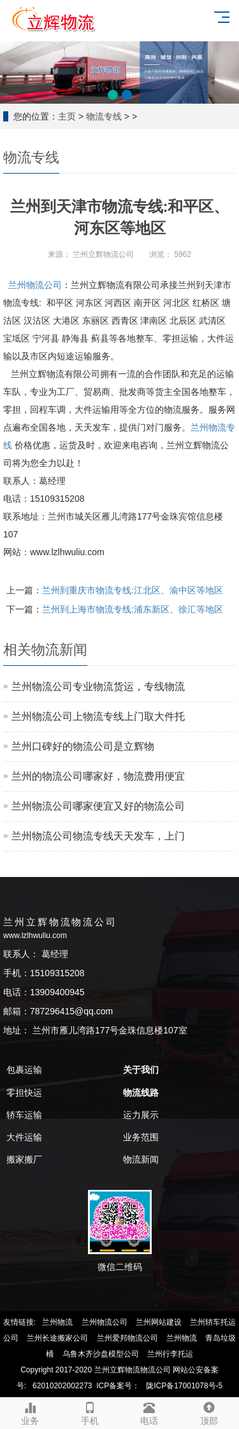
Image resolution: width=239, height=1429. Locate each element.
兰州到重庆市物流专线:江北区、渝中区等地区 (132, 590)
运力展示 (141, 1115)
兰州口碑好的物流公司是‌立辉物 (82, 746)
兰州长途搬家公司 (57, 1338)
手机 (90, 1412)
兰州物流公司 (35, 285)
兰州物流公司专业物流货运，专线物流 (98, 686)
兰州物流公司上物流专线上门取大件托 (98, 716)
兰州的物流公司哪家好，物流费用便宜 (98, 776)
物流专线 (104, 116)
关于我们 (141, 1070)
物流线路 (141, 1092)
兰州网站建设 (159, 1322)
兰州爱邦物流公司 (127, 1338)
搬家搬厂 (24, 1159)
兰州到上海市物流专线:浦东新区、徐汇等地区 (132, 609)
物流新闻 (141, 1159)
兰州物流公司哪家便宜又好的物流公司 (98, 806)
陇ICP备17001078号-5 (184, 1385)
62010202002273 (62, 1385)
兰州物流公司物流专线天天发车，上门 (98, 836)
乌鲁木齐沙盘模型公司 (100, 1354)
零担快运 (24, 1092)
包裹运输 (24, 1070)
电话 (150, 1412)
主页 (67, 116)
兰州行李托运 (170, 1354)
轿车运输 (24, 1115)
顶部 (209, 1412)
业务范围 (141, 1137)
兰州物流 (57, 1322)
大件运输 (24, 1137)
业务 (30, 1412)
